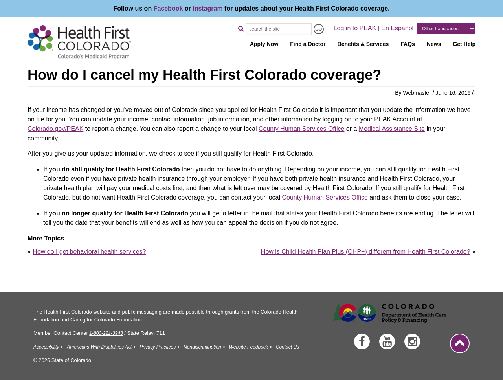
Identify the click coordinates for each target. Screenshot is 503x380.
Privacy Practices (158, 347)
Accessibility (46, 347)
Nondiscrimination (202, 347)
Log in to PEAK (355, 28)
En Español (397, 28)
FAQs (407, 44)
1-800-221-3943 (106, 333)
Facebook (168, 8)
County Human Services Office (301, 128)
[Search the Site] (279, 29)
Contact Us (287, 347)
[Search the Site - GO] (319, 29)
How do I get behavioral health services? (89, 251)
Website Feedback (248, 347)
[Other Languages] (446, 28)
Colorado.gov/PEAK (55, 128)
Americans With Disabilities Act (99, 347)
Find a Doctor (307, 44)
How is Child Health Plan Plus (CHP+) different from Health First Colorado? (365, 251)
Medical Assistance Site (392, 128)
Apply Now (264, 44)
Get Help (464, 44)
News (434, 44)
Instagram (207, 8)
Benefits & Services (363, 44)
